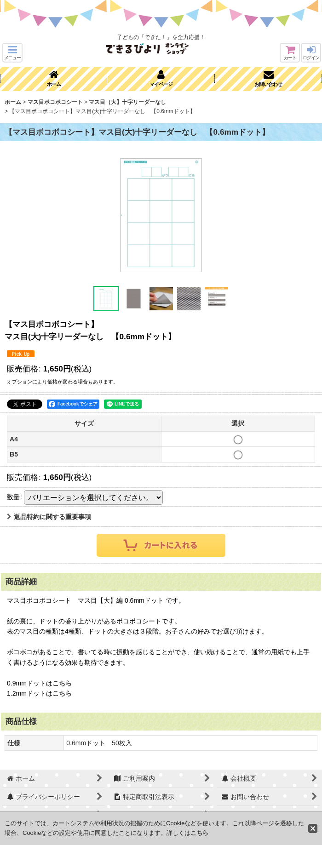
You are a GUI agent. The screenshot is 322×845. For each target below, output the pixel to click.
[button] (12, 53)
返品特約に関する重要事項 (49, 516)
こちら (62, 683)
